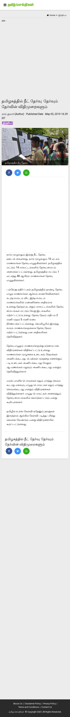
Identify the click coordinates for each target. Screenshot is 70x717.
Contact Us (46, 707)
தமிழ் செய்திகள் (16, 712)
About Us (17, 703)
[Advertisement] (35, 58)
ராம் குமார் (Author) (13, 114)
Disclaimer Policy (33, 703)
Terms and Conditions (28, 707)
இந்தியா (7, 123)
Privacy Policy (49, 703)
